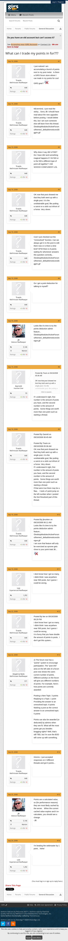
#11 (58, 569)
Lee (18, 588)
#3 (59, 147)
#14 (58, 752)
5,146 (25, 347)
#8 (59, 367)
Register (61, 2)
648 (25, 88)
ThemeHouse (34, 916)
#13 (58, 655)
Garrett (18, 386)
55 (26, 393)
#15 (58, 794)
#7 (59, 321)
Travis (18, 80)
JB (18, 340)
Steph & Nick (19, 674)
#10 (58, 515)
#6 (59, 278)
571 (25, 681)
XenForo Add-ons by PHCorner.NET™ (14, 912)
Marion (24, 351)
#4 (59, 189)
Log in (54, 2)
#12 (58, 611)
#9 (59, 429)
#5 (59, 232)
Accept (28, 937)
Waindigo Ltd (35, 920)
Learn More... (37, 937)
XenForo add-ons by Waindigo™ (12, 920)
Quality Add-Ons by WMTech (26, 914)
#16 (58, 841)
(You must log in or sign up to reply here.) (47, 881)
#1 (59, 61)
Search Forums (14, 21)
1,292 (25, 595)
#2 (59, 104)
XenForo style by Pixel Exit (39, 912)
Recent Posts (28, 21)
